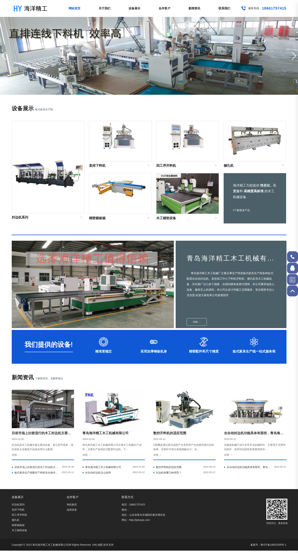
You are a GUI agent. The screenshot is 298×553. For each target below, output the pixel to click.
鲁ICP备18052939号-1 (273, 544)
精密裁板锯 (18, 525)
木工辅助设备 (19, 530)
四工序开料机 (19, 514)
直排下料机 (18, 509)
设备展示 (134, 8)
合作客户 (164, 8)
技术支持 (108, 544)
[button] (293, 56)
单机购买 (72, 504)
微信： (125, 509)
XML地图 (97, 544)
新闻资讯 (194, 8)
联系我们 (224, 8)
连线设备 (72, 509)
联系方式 (127, 497)
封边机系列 (18, 504)
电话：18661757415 (133, 504)
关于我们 (104, 8)
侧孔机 (15, 519)
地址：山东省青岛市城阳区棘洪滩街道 (143, 514)
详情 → (197, 322)
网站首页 (74, 8)
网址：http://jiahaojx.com (136, 519)
